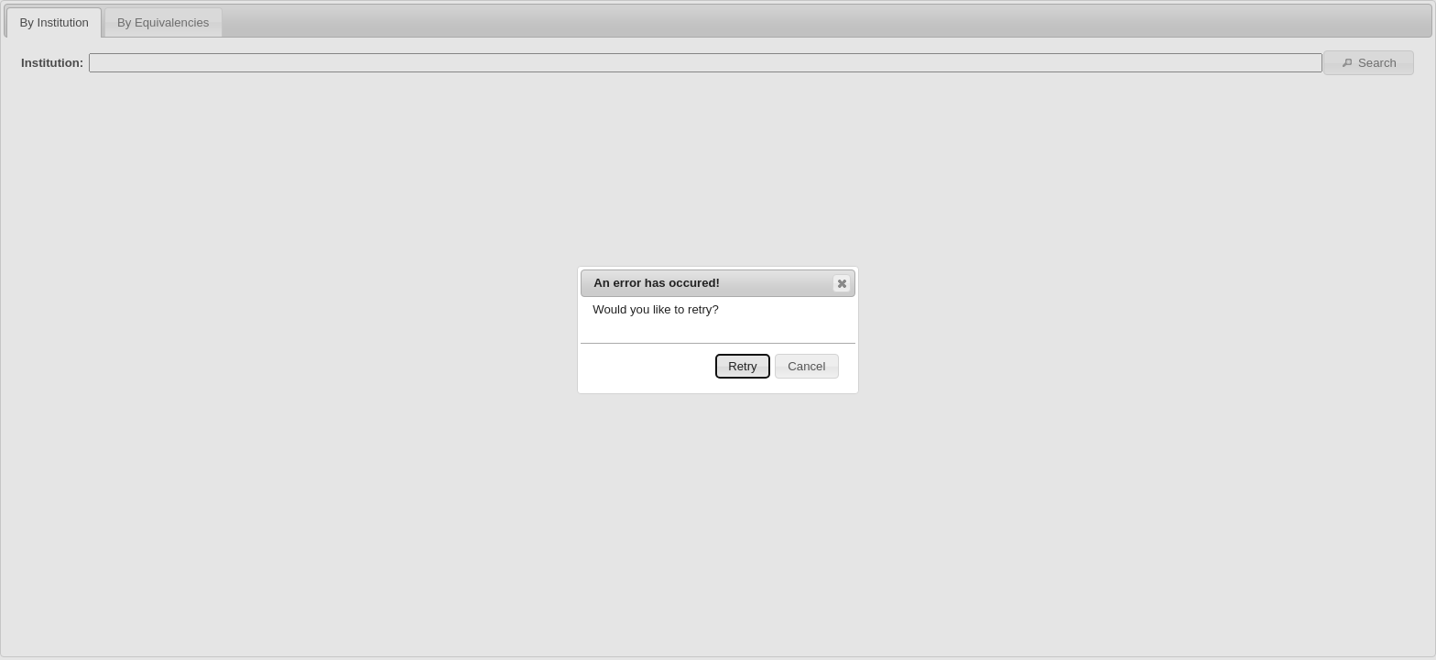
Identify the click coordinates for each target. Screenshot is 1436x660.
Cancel (806, 366)
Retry (742, 366)
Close (840, 283)
